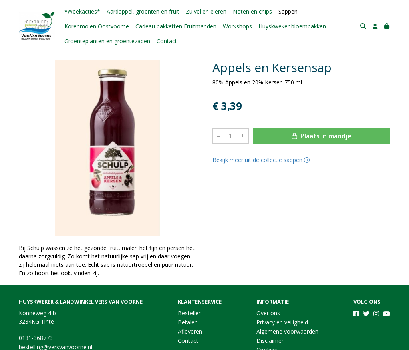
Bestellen (190, 313)
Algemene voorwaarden (287, 331)
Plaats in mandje (321, 136)
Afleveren (190, 331)
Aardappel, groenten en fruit (143, 11)
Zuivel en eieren (206, 11)
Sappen (288, 11)
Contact (167, 41)
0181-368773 (36, 338)
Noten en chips (252, 11)
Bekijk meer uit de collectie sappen (261, 160)
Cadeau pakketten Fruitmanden (175, 26)
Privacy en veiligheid (282, 322)
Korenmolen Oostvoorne (96, 26)
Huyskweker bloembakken (292, 26)
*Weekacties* (82, 11)
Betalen (188, 322)
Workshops (237, 26)
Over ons (268, 313)
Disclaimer (270, 340)
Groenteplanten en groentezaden (107, 41)
